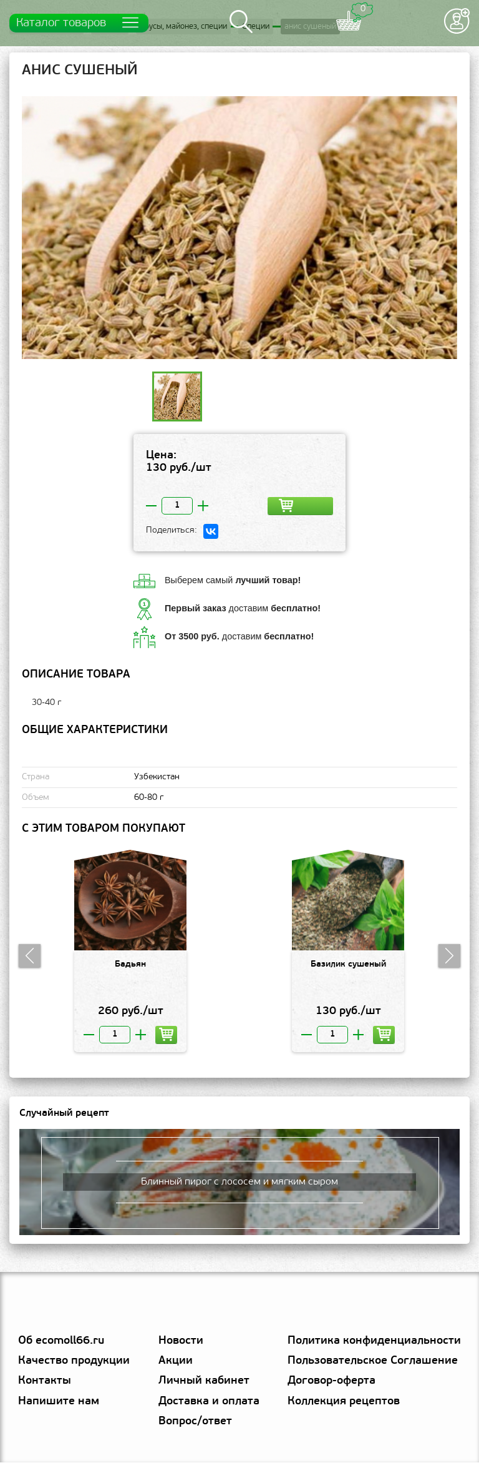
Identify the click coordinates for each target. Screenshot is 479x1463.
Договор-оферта (331, 1382)
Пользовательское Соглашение (373, 1361)
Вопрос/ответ (195, 1422)
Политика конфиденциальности (374, 1341)
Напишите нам (58, 1402)
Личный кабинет (203, 1382)
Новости (180, 1341)
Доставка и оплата (208, 1402)
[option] (239, 228)
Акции (175, 1361)
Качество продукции (74, 1361)
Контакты (44, 1382)
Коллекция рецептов (344, 1402)
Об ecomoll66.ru (61, 1341)
